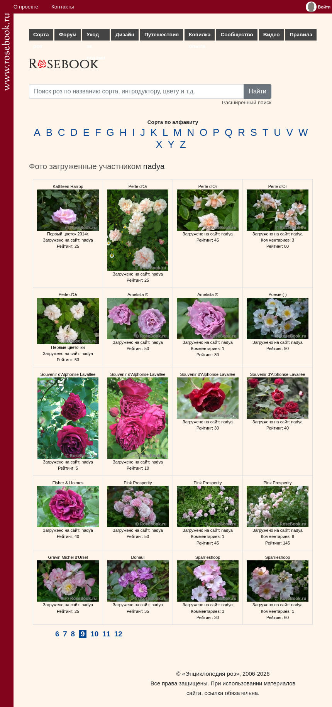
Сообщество (236, 34)
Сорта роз (41, 36)
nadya (154, 166)
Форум (67, 34)
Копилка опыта (199, 36)
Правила (301, 34)
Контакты (62, 7)
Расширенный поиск (246, 102)
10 (94, 634)
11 (106, 634)
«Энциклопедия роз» (210, 673)
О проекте (26, 7)
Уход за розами (95, 36)
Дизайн (124, 34)
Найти (257, 91)
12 (118, 634)
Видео (271, 34)
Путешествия (161, 34)
